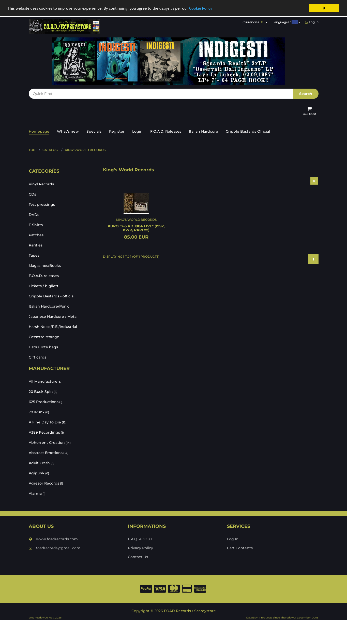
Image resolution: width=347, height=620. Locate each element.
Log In (312, 21)
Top (32, 149)
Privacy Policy (140, 547)
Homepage (39, 131)
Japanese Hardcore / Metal (53, 316)
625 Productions (45, 401)
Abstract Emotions (48, 452)
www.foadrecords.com (53, 538)
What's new (68, 131)
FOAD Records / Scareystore (190, 610)
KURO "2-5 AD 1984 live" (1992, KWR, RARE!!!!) (136, 227)
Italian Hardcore (203, 131)
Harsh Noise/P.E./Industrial (53, 326)
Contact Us (138, 556)
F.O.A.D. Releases (165, 131)
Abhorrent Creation (50, 441)
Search (305, 93)
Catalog (50, 149)
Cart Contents (240, 547)
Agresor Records (46, 482)
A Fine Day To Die (48, 421)
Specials (93, 131)
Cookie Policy (200, 7)
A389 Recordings (46, 431)
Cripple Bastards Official (248, 131)
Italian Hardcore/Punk (49, 306)
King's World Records (85, 149)
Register (117, 131)
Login (137, 131)
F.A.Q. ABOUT (140, 538)
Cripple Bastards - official (51, 295)
